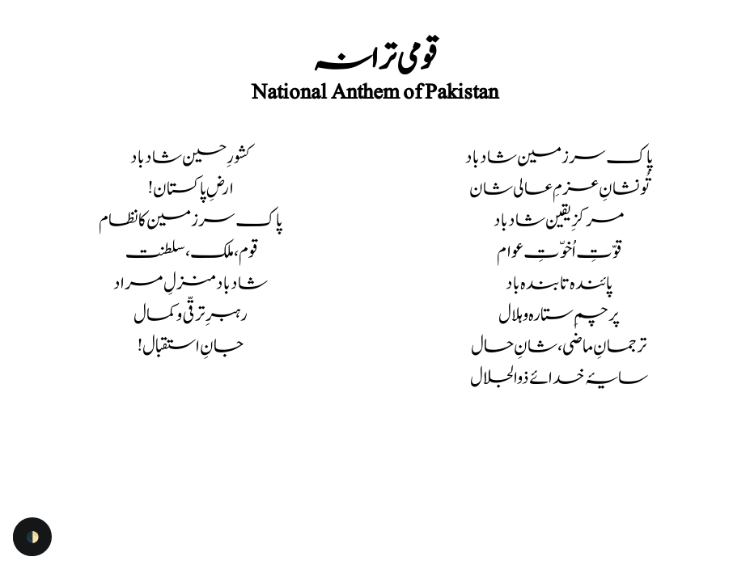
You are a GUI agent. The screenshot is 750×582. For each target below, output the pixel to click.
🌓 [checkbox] (33, 537)
